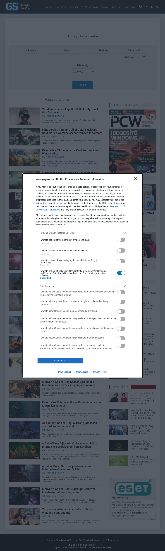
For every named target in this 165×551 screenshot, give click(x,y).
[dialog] (83, 275)
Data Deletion (65, 372)
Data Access (82, 372)
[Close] (136, 179)
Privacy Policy (100, 372)
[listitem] (82, 233)
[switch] (121, 240)
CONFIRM (60, 361)
